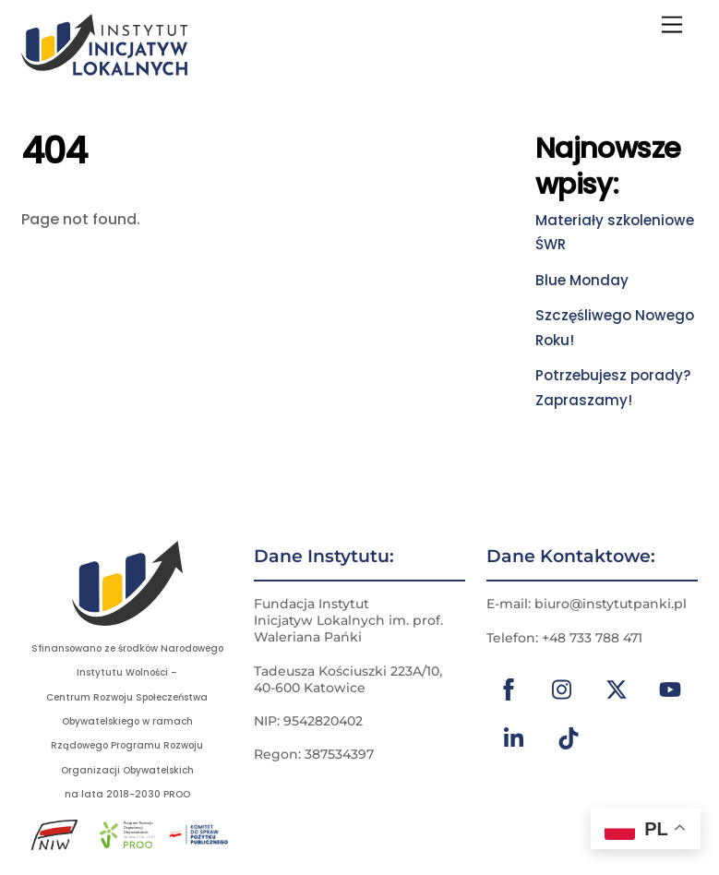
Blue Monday (582, 280)
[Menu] (671, 25)
